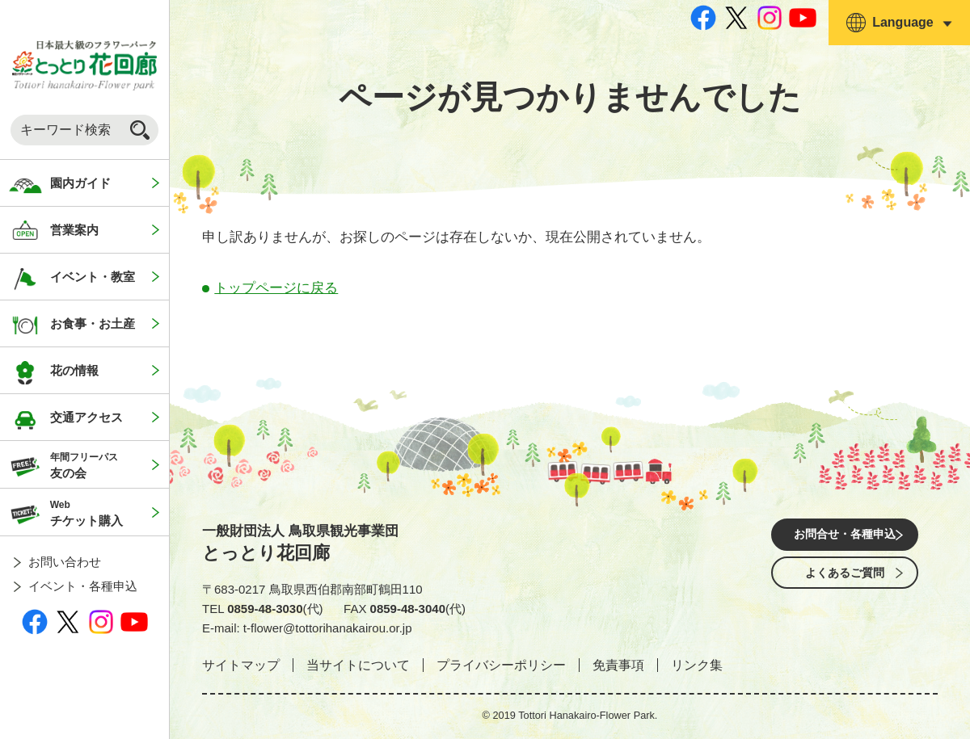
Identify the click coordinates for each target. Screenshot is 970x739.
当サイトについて (358, 665)
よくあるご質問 (844, 581)
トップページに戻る (276, 288)
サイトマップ (241, 665)
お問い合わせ (64, 562)
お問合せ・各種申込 (845, 536)
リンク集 (697, 665)
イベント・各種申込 (82, 586)
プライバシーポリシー (501, 665)
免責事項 (618, 665)
